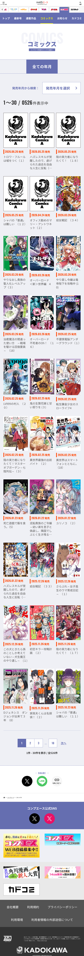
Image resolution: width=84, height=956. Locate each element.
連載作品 (31, 18)
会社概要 (13, 907)
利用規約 (33, 907)
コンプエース (10, 797)
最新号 (18, 18)
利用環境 (17, 919)
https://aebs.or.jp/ (42, 940)
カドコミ (77, 18)
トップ (6, 18)
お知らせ (62, 18)
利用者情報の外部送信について (52, 919)
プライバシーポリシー (62, 907)
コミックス (46, 18)
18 (53, 743)
